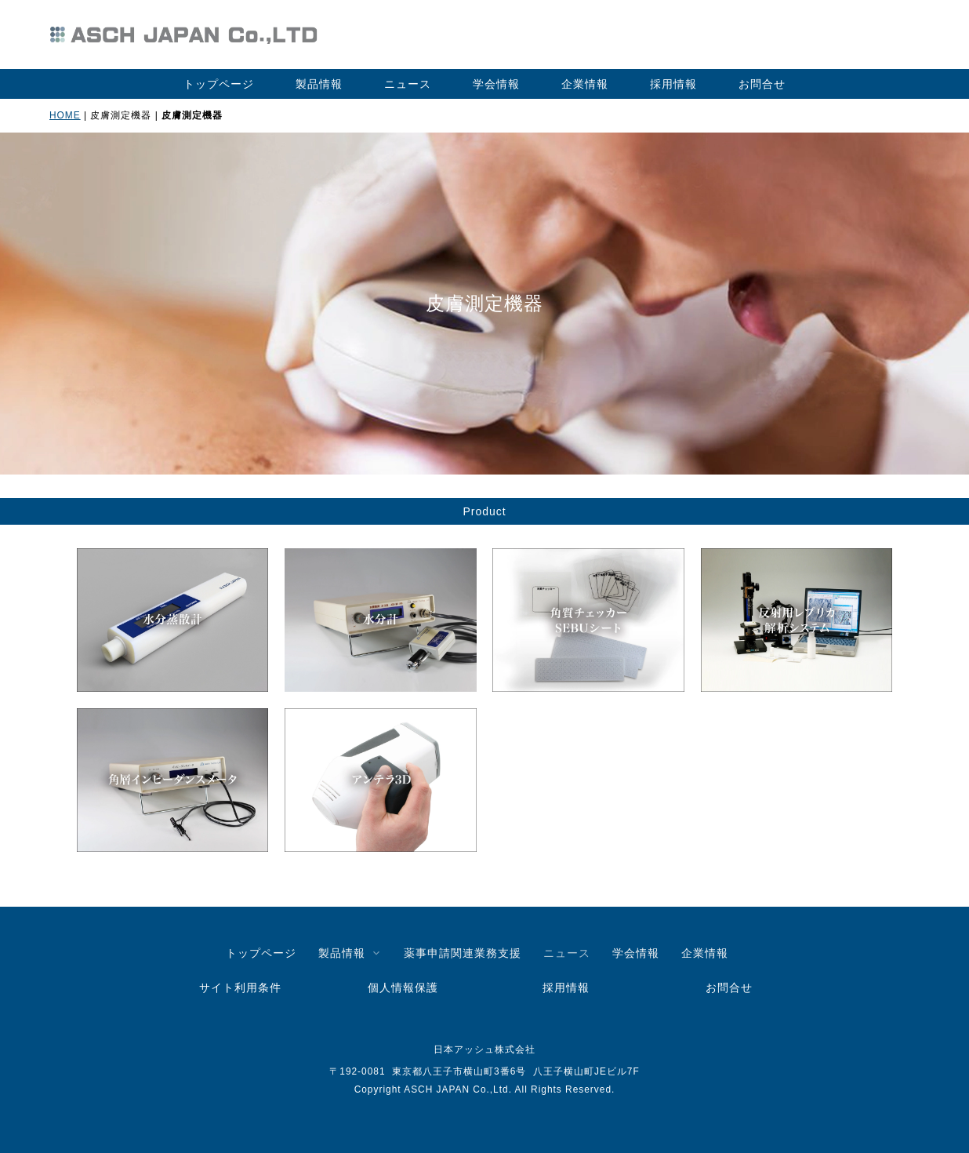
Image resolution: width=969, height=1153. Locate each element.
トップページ (218, 84)
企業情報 (584, 84)
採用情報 (673, 84)
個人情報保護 (403, 987)
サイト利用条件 (240, 987)
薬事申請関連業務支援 (462, 953)
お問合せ (762, 84)
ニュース (407, 84)
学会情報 (496, 84)
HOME (65, 115)
